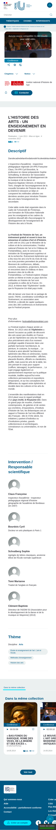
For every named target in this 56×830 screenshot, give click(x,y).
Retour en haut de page (50, 819)
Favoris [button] (15, 64)
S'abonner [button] (6, 92)
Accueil (5, 27)
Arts (21, 644)
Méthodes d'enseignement (20, 658)
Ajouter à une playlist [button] (20, 64)
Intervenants (43, 21)
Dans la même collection (14, 687)
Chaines (27, 21)
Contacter (24, 93)
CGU (50, 803)
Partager (9, 65)
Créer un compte (19, 823)
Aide (6, 803)
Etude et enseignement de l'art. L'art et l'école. (25, 651)
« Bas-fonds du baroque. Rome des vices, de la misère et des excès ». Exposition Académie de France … (20, 743)
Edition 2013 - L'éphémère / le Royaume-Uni (16, 29)
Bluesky (46, 822)
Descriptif (17, 151)
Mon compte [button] (49, 5)
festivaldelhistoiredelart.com (35, 321)
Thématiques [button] (12, 21)
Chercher (8, 15)
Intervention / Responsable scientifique (20, 467)
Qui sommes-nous (13, 799)
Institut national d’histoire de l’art (20, 26)
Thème (14, 637)
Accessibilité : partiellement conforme (23, 808)
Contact (7, 812)
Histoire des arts (16, 663)
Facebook (38, 822)
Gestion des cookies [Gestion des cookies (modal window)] (47, 827)
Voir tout (28, 772)
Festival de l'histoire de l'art (37, 26)
